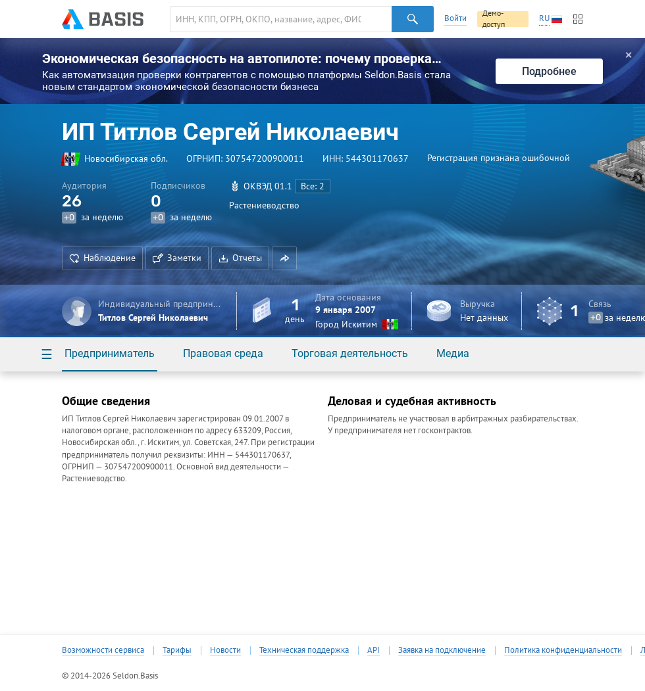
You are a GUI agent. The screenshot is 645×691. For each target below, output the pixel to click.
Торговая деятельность (350, 353)
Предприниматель (109, 353)
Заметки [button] (177, 258)
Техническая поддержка (304, 650)
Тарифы (177, 650)
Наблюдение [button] (102, 258)
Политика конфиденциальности (563, 650)
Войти (455, 18)
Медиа (452, 353)
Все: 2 (312, 186)
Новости (225, 650)
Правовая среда (223, 353)
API (373, 650)
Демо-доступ (493, 19)
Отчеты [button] (240, 258)
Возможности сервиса (103, 650)
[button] (284, 258)
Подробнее (549, 71)
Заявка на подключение (442, 650)
